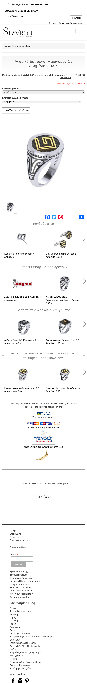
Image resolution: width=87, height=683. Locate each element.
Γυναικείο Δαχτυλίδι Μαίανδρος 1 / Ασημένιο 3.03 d (63, 389)
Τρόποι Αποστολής (19, 571)
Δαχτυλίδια (26, 46)
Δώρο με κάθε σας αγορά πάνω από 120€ (43, 447)
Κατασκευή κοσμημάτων (21, 594)
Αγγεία (13, 608)
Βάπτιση (14, 614)
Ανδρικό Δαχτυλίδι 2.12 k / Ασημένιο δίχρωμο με (22, 298)
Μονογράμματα (17, 655)
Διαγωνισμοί (15, 627)
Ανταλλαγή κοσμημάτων (21, 590)
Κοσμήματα (16, 46)
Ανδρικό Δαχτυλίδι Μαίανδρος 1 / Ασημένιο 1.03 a (21, 341)
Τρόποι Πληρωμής (18, 575)
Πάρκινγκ (14, 537)
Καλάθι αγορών (15, 16)
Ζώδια (13, 649)
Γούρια (13, 624)
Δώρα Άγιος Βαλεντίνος (21, 633)
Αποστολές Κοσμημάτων (21, 611)
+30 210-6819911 (39, 4)
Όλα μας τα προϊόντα (20, 584)
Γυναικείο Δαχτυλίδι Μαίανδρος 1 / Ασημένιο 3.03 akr (21, 389)
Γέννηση (14, 621)
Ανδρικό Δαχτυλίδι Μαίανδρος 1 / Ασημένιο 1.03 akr (62, 341)
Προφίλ (13, 530)
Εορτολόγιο (15, 640)
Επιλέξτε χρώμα (10, 89)
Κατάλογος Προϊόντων (20, 587)
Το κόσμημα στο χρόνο (20, 668)
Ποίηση (13, 659)
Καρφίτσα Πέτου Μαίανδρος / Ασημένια (19, 255)
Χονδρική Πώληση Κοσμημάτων (25, 581)
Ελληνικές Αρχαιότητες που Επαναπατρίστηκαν (32, 636)
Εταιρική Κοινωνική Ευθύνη (23, 643)
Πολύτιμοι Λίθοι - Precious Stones (25, 662)
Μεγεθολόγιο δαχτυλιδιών (71, 83)
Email (14, 554)
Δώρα (12, 630)
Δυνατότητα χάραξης (19, 597)
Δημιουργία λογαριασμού (70, 23)
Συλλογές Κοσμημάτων (21, 665)
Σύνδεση (53, 23)
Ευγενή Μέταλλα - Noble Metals (25, 646)
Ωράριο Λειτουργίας (19, 540)
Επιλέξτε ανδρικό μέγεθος (15, 98)
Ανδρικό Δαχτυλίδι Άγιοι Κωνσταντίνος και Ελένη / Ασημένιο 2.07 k (63, 299)
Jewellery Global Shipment (21, 11)
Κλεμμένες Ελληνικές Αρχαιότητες (25, 652)
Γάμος (13, 617)
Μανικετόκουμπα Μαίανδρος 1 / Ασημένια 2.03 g (62, 255)
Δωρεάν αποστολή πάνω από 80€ (43, 428)
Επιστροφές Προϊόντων (21, 578)
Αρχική (7, 46)
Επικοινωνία (15, 534)
